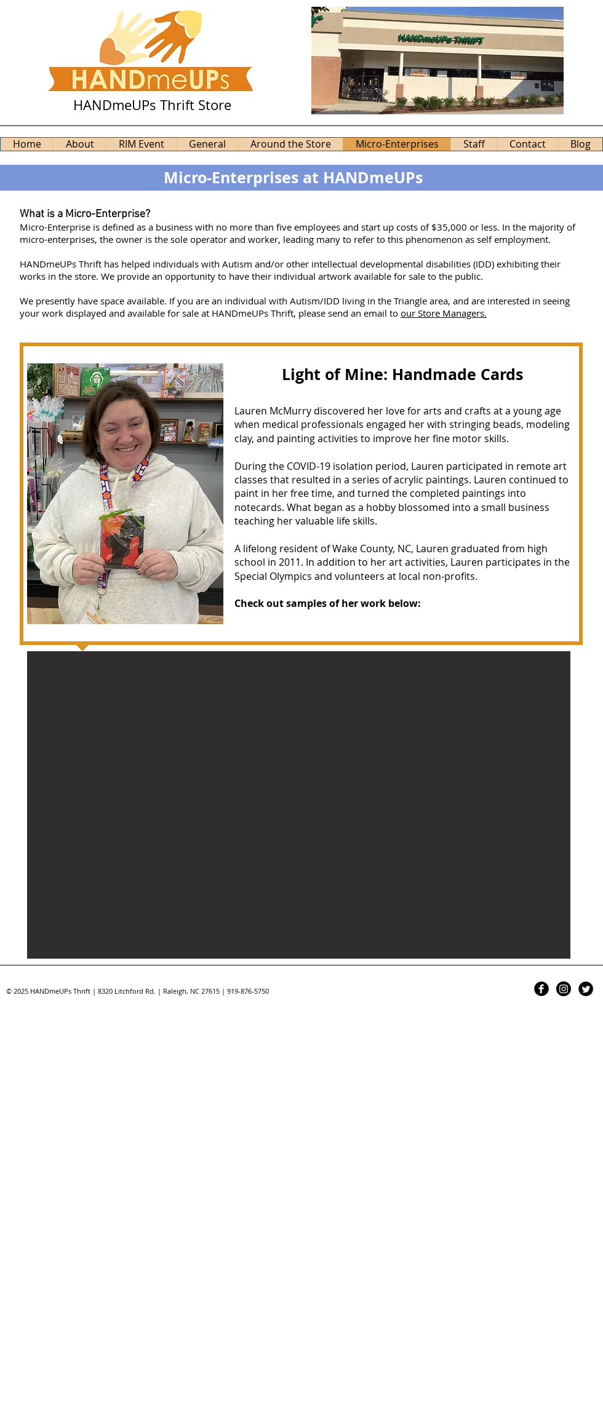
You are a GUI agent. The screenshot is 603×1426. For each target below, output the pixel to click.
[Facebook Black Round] (541, 988)
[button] (298, 805)
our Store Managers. (444, 313)
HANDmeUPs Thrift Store (152, 105)
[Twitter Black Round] (585, 988)
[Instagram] (563, 988)
